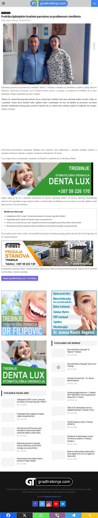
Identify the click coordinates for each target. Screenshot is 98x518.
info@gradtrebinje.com (51, 497)
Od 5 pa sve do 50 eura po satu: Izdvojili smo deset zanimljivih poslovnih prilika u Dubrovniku (44, 223)
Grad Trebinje (12, 20)
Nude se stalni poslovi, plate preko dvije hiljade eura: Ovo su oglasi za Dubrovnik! (80, 454)
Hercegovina (6, 13)
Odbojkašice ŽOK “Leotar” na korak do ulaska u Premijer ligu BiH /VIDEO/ (36, 216)
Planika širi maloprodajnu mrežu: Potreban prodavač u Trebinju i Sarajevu (80, 438)
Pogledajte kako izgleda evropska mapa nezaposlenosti (29, 219)
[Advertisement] (49, 130)
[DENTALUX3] (47, 195)
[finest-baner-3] (47, 265)
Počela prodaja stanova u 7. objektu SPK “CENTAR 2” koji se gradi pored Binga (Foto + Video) (81, 395)
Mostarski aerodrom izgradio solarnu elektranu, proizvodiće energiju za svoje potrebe (42, 226)
